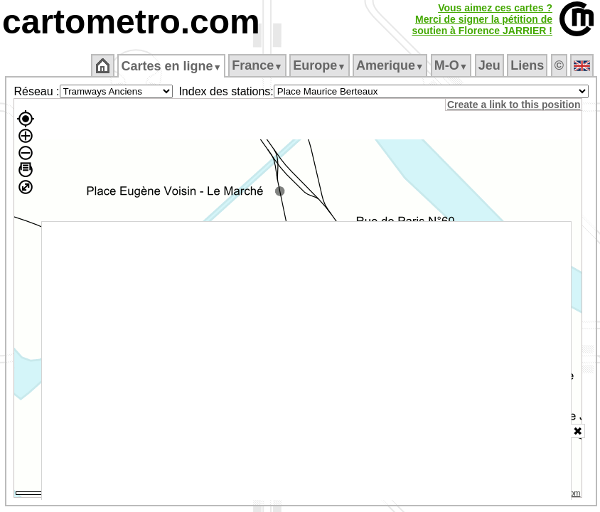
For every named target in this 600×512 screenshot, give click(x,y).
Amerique (390, 65)
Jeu (489, 65)
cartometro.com (131, 22)
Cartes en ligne (171, 66)
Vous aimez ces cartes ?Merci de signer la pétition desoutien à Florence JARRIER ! (482, 19)
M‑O (451, 65)
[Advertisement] (306, 361)
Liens (527, 65)
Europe (319, 65)
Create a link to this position (513, 104)
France (257, 65)
